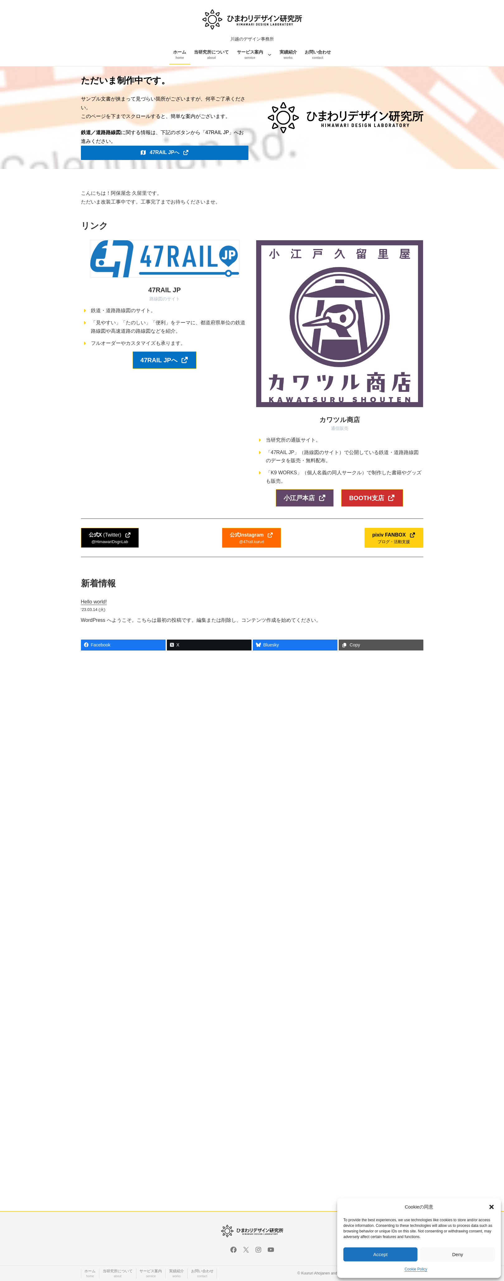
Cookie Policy (416, 1269)
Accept (380, 1254)
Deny (457, 1254)
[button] (491, 1207)
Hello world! (94, 601)
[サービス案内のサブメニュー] (269, 54)
